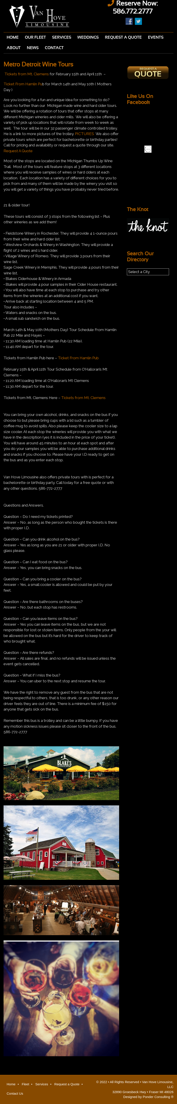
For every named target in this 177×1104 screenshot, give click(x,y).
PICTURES (84, 134)
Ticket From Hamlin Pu (23, 84)
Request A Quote (18, 151)
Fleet (25, 1084)
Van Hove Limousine (44, 17)
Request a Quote (66, 1084)
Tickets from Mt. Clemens (26, 74)
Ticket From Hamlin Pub (78, 358)
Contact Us (15, 1093)
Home (11, 1084)
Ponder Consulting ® (158, 1097)
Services (41, 1084)
